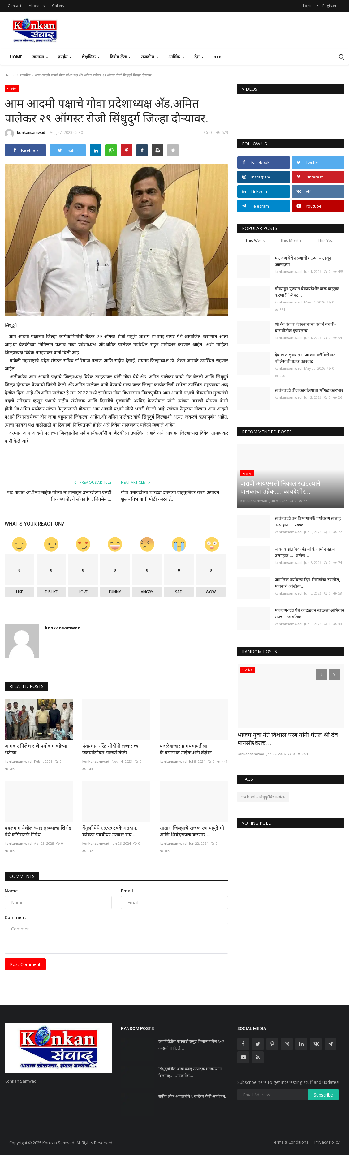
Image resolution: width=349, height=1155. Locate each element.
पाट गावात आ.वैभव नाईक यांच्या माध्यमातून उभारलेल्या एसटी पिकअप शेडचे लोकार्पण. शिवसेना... (59, 496)
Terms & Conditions (290, 1142)
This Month (290, 240)
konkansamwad (25, 133)
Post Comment (25, 964)
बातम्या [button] (40, 57)
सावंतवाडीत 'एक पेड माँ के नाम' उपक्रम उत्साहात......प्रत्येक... (305, 552)
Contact (14, 5)
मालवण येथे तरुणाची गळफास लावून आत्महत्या (303, 261)
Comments (22, 876)
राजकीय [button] (149, 57)
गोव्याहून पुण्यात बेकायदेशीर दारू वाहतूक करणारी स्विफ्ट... (307, 292)
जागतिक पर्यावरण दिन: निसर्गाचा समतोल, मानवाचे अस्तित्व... (307, 583)
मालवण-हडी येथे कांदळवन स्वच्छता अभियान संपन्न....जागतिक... (309, 613)
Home (16, 57)
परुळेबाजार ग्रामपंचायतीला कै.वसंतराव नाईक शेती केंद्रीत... (187, 749)
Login (307, 5)
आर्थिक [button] (176, 57)
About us (37, 5)
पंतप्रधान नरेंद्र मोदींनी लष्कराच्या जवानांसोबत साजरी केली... (111, 749)
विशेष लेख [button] (120, 57)
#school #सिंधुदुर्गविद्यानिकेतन (263, 797)
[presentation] (321, 674)
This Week (255, 240)
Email (127, 891)
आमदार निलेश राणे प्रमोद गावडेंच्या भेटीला (36, 749)
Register (329, 5)
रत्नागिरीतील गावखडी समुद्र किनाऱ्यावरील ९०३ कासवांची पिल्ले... (191, 1044)
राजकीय (25, 75)
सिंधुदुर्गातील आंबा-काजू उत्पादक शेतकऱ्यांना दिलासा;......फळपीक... (190, 1072)
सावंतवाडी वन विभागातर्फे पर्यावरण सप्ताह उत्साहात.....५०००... (308, 521)
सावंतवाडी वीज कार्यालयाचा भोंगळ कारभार (309, 390)
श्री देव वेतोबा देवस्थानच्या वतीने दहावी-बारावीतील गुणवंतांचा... (305, 327)
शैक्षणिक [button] (91, 57)
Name (11, 891)
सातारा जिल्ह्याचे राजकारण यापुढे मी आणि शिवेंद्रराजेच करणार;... (192, 831)
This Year (326, 240)
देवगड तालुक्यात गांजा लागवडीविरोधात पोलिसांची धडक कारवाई (305, 358)
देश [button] (199, 57)
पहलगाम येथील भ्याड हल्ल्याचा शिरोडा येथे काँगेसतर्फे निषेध (39, 831)
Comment (15, 917)
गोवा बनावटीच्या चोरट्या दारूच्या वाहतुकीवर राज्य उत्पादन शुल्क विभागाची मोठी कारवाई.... (170, 496)
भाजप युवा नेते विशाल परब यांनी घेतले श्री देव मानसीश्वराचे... (287, 739)
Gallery (58, 5)
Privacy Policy (327, 1142)
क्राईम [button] (65, 57)
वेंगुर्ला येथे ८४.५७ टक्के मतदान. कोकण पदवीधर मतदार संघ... (109, 831)
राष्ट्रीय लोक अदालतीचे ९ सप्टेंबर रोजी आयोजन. (192, 1096)
